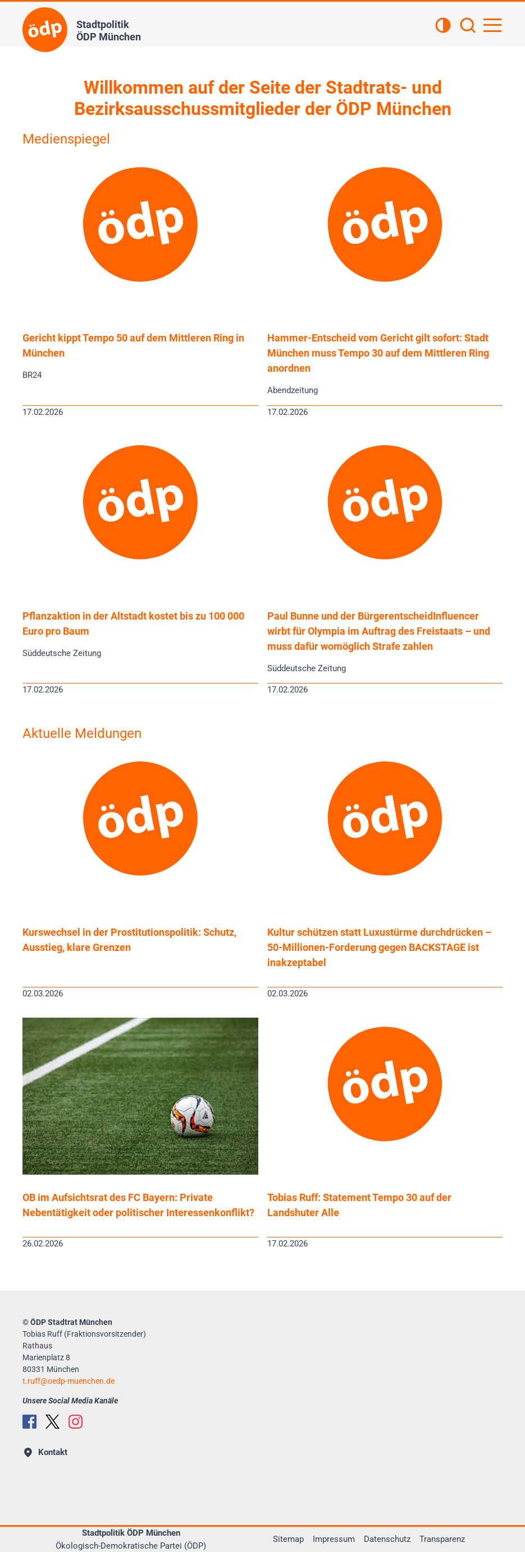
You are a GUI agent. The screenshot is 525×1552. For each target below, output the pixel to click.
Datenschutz (387, 1539)
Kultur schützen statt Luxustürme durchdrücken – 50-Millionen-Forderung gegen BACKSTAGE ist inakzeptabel (379, 947)
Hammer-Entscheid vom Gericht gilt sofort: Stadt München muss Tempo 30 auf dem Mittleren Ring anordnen (378, 353)
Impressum (334, 1539)
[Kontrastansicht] (443, 26)
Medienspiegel (66, 139)
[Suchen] (468, 26)
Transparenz (442, 1539)
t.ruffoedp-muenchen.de (68, 1381)
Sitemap (288, 1539)
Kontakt (45, 1452)
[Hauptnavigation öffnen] (492, 25)
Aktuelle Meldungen (81, 733)
